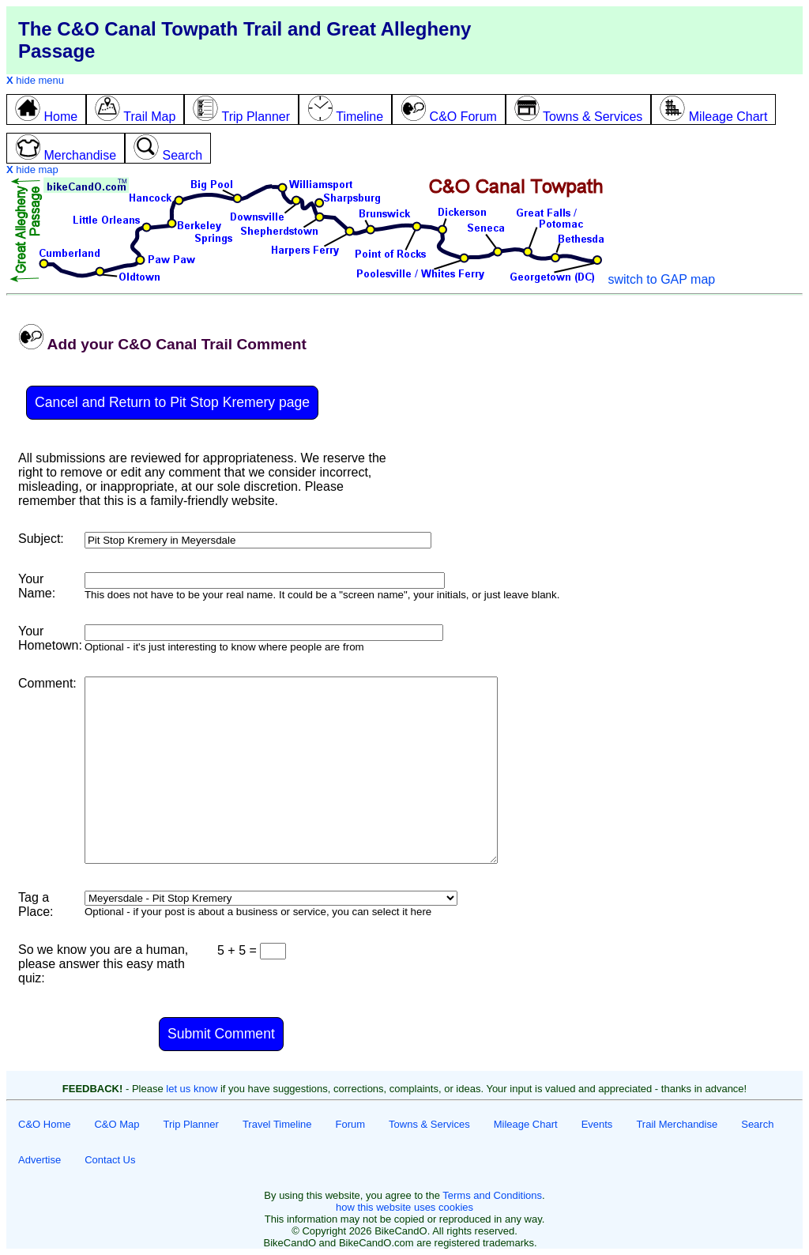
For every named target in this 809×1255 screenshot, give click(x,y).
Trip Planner (191, 1124)
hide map (32, 169)
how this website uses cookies (404, 1207)
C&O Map (116, 1124)
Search (757, 1124)
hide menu (35, 80)
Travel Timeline (277, 1124)
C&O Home (44, 1124)
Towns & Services (429, 1124)
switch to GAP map (661, 279)
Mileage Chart (526, 1124)
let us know (191, 1089)
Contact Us (110, 1160)
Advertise (39, 1160)
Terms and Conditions (492, 1195)
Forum (351, 1124)
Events (597, 1124)
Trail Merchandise (676, 1124)
